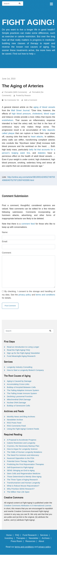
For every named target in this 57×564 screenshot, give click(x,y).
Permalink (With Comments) (16, 92)
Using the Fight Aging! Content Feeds (23, 429)
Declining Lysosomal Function (20, 396)
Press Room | (18, 541)
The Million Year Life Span (18, 492)
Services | (45, 535)
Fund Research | (31, 535)
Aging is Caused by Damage (19, 381)
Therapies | (22, 538)
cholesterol (37, 114)
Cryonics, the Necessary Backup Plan (23, 446)
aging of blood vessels (44, 107)
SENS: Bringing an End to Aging (20, 470)
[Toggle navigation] (51, 3)
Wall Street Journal (20, 110)
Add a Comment (30, 100)
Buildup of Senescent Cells (18, 405)
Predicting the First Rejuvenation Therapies (25, 464)
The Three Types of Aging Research (22, 480)
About (42, 541)
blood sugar (49, 114)
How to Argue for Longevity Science (22, 449)
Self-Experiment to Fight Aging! (20, 467)
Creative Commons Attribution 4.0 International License (27, 505)
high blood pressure (21, 114)
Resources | (31, 541)
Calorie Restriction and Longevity (21, 443)
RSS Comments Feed (16, 426)
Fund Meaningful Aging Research (21, 356)
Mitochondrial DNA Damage (19, 399)
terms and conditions (45, 295)
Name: (5, 232)
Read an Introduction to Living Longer (23, 347)
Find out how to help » (24, 53)
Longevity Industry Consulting (19, 367)
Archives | (47, 538)
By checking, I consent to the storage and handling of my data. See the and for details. (28, 294)
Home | (10, 535)
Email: (5, 241)
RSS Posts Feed (14, 423)
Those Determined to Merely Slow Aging (24, 476)
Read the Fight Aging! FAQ (18, 350)
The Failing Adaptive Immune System (23, 390)
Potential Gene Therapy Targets (20, 461)
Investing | (10, 538)
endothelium (7, 120)
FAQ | (18, 535)
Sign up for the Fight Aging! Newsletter (23, 353)
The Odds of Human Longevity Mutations (24, 452)
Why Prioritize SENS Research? (20, 489)
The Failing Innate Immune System (22, 393)
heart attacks (37, 137)
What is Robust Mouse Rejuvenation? (23, 486)
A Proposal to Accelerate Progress (21, 440)
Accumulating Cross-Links (18, 384)
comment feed (28, 224)
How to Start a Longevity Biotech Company (25, 370)
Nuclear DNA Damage (16, 402)
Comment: (6, 253)
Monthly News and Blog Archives (21, 416)
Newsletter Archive (15, 420)
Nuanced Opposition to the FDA (20, 458)
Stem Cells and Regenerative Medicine (23, 473)
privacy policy (25, 295)
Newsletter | (35, 538)
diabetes (42, 153)
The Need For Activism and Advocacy (23, 455)
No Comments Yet (12, 100)
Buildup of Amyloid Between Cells (21, 387)
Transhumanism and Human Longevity (23, 483)
